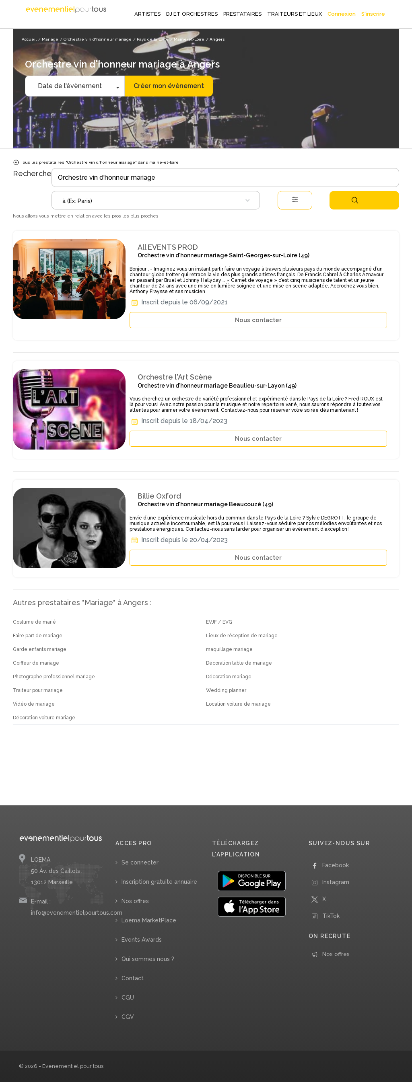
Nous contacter (258, 320)
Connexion (342, 14)
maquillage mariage (229, 649)
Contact (133, 978)
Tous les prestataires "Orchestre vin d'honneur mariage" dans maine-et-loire (96, 162)
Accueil (29, 39)
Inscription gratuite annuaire (159, 882)
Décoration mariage (228, 677)
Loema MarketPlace (149, 920)
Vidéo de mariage (34, 704)
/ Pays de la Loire (151, 39)
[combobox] (156, 200)
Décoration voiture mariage (44, 718)
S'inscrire (373, 14)
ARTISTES (147, 14)
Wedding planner (226, 690)
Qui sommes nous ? (148, 959)
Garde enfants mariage (39, 649)
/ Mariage (48, 39)
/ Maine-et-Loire (187, 39)
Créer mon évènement (169, 86)
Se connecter (140, 862)
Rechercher (355, 200)
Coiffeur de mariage (36, 663)
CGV (128, 1017)
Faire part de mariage (37, 636)
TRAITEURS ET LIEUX (294, 14)
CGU (128, 997)
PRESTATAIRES (242, 14)
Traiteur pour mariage (38, 690)
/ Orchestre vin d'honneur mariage (96, 39)
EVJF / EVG (219, 622)
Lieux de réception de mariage (242, 636)
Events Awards (142, 939)
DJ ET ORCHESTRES (192, 14)
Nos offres (135, 901)
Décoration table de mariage (239, 663)
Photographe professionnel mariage (54, 677)
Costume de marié (34, 622)
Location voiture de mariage (238, 704)
